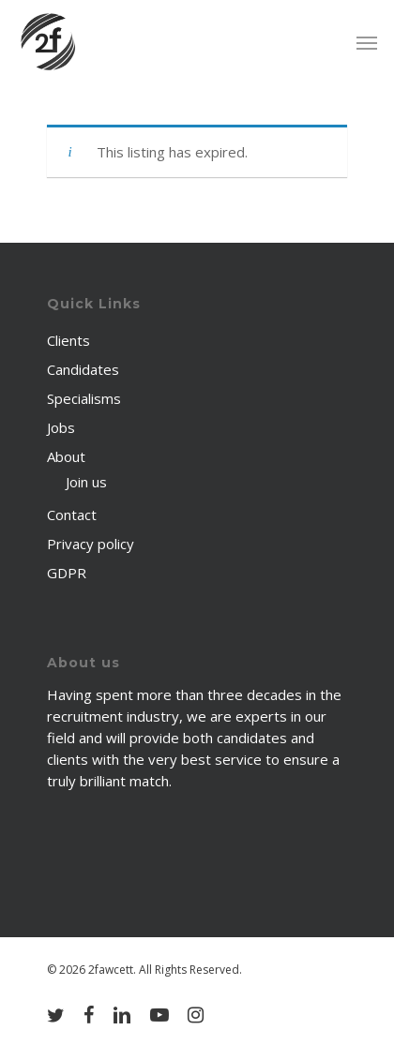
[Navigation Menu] (366, 42)
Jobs (61, 427)
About (66, 456)
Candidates (83, 369)
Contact (72, 514)
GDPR (66, 572)
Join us (86, 481)
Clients (68, 340)
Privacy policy (90, 543)
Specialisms (84, 398)
